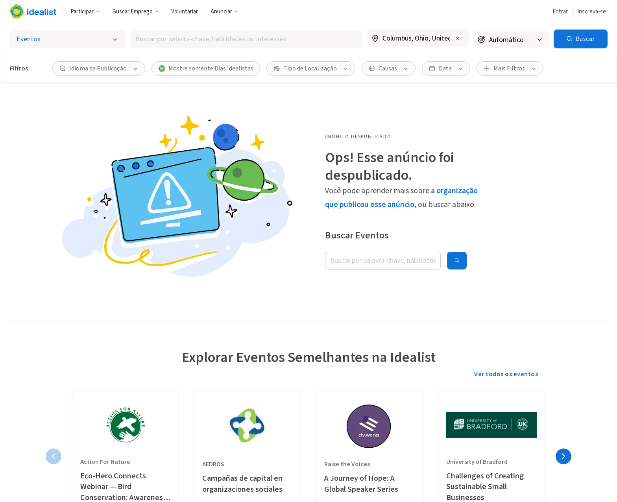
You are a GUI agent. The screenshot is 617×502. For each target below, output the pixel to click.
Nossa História (302, 455)
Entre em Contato (373, 480)
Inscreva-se (591, 11)
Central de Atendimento (367, 460)
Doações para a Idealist (302, 493)
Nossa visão (97, 455)
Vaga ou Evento (236, 455)
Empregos (163, 466)
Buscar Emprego (135, 11)
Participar (85, 11)
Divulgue (93, 472)
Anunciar (224, 11)
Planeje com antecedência (100, 493)
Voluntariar (184, 11)
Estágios (160, 483)
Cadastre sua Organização (232, 476)
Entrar (560, 11)
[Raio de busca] (511, 39)
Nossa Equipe (300, 472)
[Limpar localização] (457, 38)
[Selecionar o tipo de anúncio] (67, 39)
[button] (85, 11)
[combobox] (246, 39)
